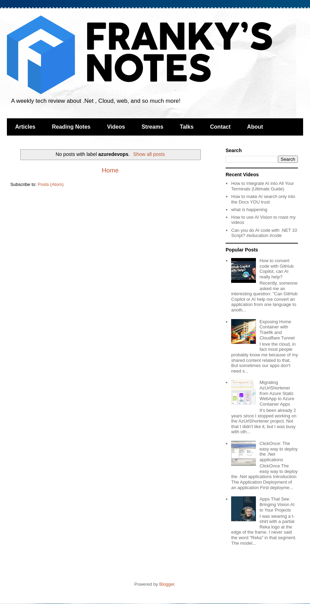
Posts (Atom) (51, 184)
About (255, 127)
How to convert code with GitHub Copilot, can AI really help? (276, 268)
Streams (152, 127)
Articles (25, 127)
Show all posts (149, 154)
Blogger (166, 584)
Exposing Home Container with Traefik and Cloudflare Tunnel (276, 329)
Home (110, 170)
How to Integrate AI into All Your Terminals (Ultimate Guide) (262, 186)
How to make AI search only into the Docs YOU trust (263, 199)
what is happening (249, 209)
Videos (116, 127)
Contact (220, 127)
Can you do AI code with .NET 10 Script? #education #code (264, 233)
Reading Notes (71, 127)
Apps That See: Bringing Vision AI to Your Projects (276, 504)
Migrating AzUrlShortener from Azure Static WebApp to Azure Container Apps (276, 393)
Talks (187, 127)
